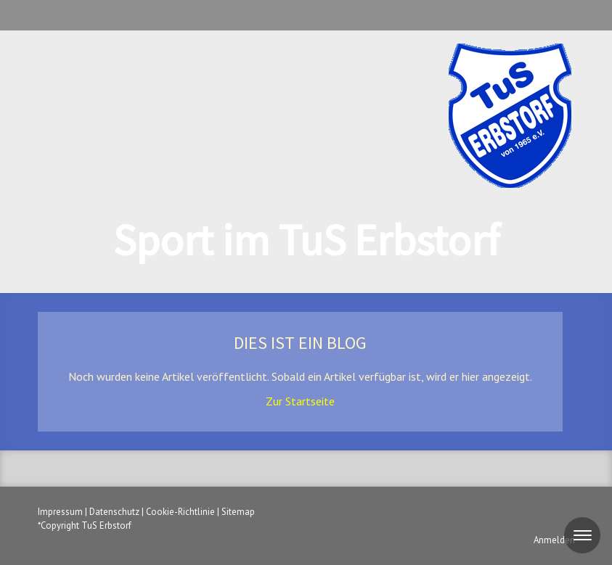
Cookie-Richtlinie (180, 512)
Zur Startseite (300, 401)
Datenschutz (114, 512)
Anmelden (554, 540)
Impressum (60, 512)
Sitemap (238, 512)
